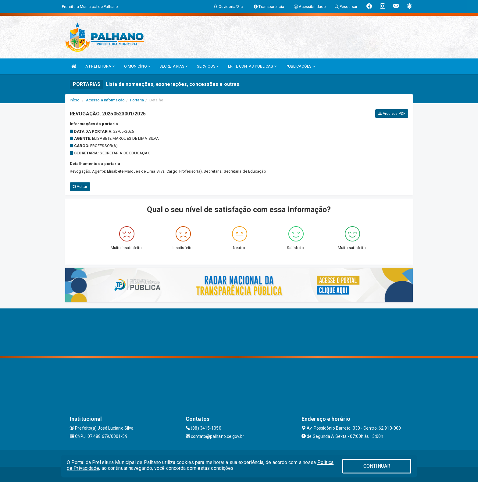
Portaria (137, 100)
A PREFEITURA (100, 66)
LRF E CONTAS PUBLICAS (252, 66)
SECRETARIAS (173, 66)
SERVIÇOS (208, 66)
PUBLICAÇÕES (300, 66)
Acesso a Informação (105, 100)
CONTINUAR (376, 466)
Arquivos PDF (391, 113)
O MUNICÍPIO (137, 66)
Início (75, 100)
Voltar (80, 187)
